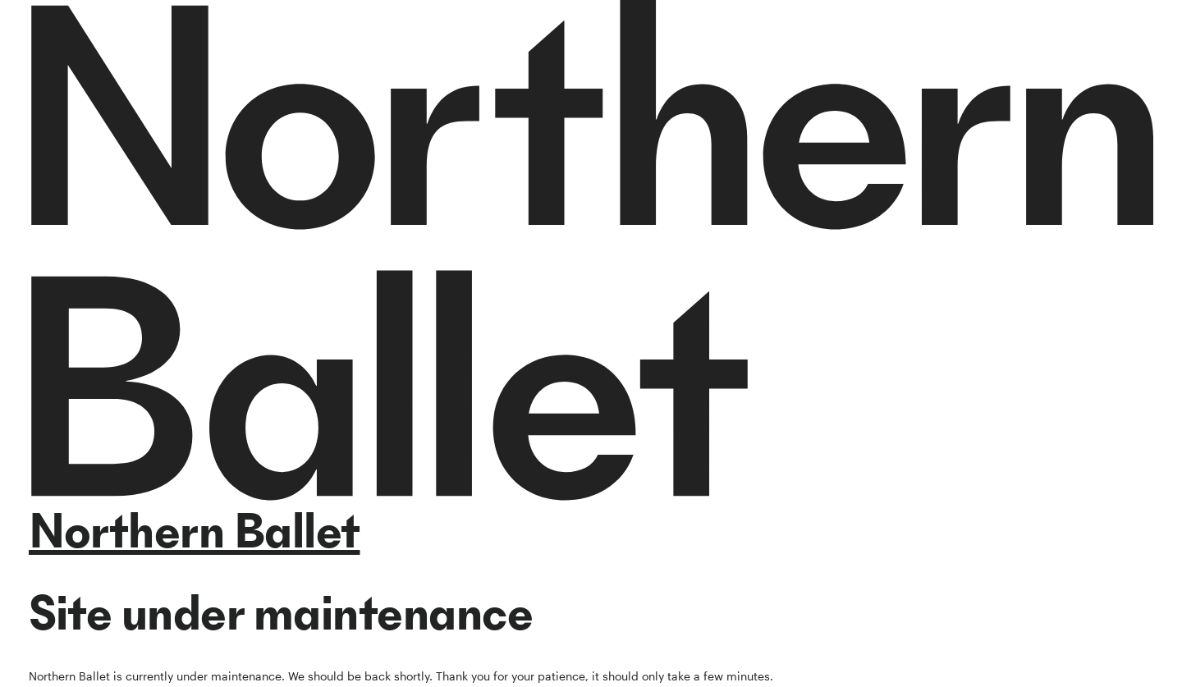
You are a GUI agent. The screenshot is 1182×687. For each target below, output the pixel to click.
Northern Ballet (194, 530)
